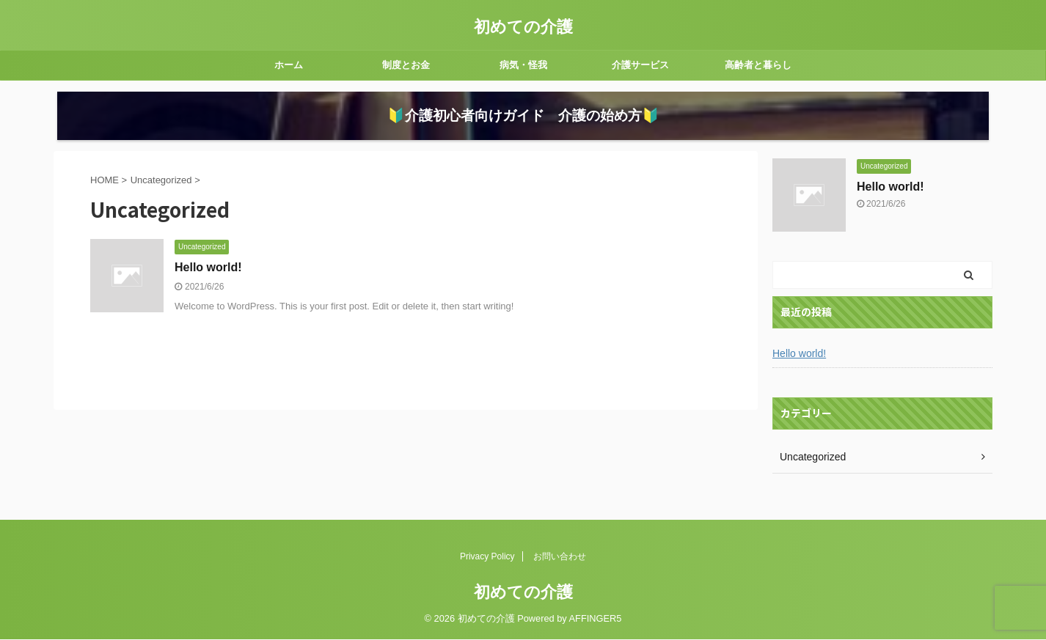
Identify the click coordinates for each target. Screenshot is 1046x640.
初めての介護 (523, 27)
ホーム (288, 64)
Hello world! (208, 292)
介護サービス (640, 64)
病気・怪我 (523, 64)
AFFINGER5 (595, 619)
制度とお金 (406, 64)
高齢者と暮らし (758, 64)
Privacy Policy (487, 557)
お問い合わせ (559, 557)
